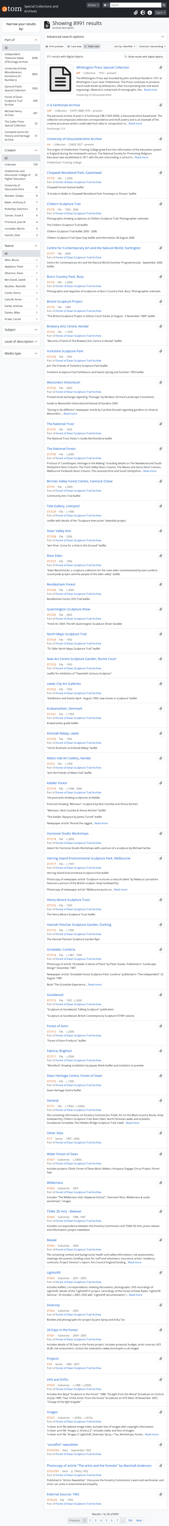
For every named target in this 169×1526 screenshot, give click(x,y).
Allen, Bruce (21, 260)
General (53, 1100)
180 (130, 1520)
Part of (10, 40)
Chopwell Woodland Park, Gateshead (74, 173)
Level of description (19, 341)
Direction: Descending (151, 46)
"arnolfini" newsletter (62, 1445)
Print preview (54, 46)
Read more (150, 89)
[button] (135, 12)
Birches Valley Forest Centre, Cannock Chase (80, 481)
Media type (13, 353)
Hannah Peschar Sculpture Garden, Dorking (79, 925)
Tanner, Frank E (21, 216)
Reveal (51, 1240)
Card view (74, 46)
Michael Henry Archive (21, 113)
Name (9, 245)
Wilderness (55, 1183)
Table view (91, 46)
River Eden (54, 556)
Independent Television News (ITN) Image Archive (21, 58)
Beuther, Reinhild (21, 287)
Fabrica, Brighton (59, 1051)
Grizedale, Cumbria (61, 949)
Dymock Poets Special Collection (21, 88)
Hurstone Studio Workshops (68, 833)
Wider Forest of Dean (62, 1154)
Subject (10, 329)
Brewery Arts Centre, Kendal (67, 326)
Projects (53, 1359)
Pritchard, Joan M (21, 222)
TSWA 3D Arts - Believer (64, 1211)
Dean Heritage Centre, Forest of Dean (74, 1076)
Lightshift (54, 1272)
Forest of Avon (57, 1026)
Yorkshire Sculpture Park (65, 351)
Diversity (53, 1305)
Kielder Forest (57, 783)
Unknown (21, 165)
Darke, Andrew (21, 306)
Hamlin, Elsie (21, 235)
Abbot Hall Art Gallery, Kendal (68, 758)
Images (52, 1412)
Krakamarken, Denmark (64, 708)
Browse (92, 5)
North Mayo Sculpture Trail (66, 634)
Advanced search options (65, 36)
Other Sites (55, 1133)
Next (139, 1520)
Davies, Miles (21, 313)
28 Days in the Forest (62, 1330)
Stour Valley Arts (59, 531)
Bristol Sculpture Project (65, 301)
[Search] (135, 5)
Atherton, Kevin (21, 273)
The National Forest (61, 449)
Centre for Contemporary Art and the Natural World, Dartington (94, 248)
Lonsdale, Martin (21, 229)
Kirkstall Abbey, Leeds (63, 733)
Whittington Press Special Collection (102, 67)
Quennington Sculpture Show (68, 609)
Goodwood (55, 995)
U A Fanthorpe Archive (63, 105)
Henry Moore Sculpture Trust (68, 900)
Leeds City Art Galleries (64, 684)
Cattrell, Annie (21, 300)
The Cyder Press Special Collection (21, 123)
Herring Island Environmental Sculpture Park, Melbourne (88, 858)
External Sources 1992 (63, 1494)
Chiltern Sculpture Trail (64, 204)
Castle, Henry (21, 293)
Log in (159, 12)
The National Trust (60, 424)
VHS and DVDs (57, 1380)
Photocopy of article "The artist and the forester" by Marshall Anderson (99, 1466)
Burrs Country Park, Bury (65, 277)
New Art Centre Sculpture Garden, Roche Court (81, 659)
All (6, 47)
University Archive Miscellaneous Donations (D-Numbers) (21, 74)
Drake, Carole (21, 319)
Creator (10, 150)
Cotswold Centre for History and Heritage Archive (21, 135)
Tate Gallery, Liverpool (63, 506)
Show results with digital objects (144, 56)
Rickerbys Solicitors (21, 209)
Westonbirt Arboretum (63, 382)
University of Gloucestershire (21, 187)
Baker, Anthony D (21, 203)
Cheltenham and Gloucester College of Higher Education (21, 175)
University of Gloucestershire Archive (74, 139)
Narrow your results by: (21, 26)
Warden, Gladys (21, 196)
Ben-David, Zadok (21, 280)
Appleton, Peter (21, 267)
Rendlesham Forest (61, 584)
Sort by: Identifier (124, 46)
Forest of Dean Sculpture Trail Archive (21, 100)
